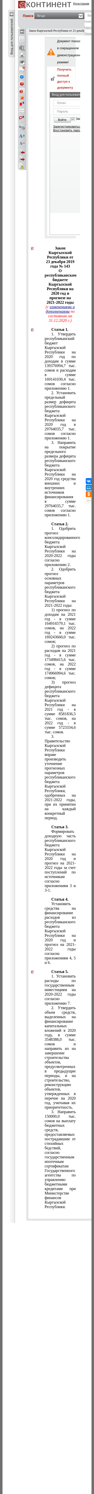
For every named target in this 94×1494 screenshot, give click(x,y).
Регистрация (81, 3)
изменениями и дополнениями (60, 309)
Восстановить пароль (68, 130)
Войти (62, 120)
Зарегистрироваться (67, 126)
